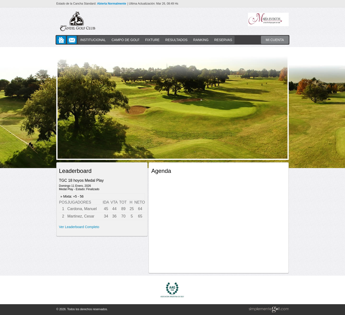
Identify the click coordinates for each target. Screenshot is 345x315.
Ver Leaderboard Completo (79, 227)
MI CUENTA (275, 40)
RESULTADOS (176, 40)
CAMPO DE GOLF (125, 40)
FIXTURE (152, 40)
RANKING (201, 40)
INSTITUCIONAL (93, 40)
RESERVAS (223, 40)
